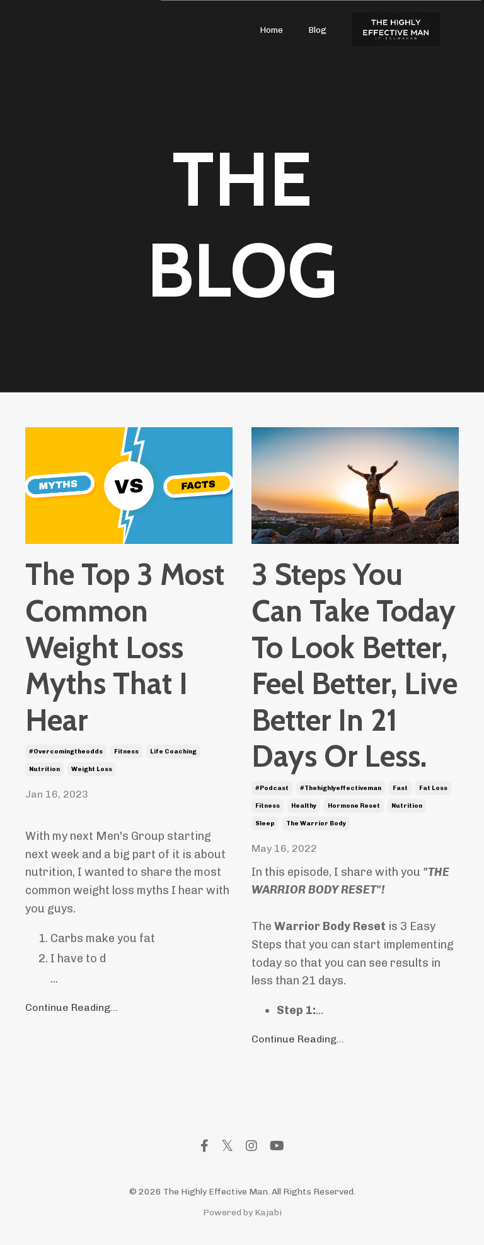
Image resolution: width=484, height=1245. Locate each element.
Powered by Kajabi (242, 1212)
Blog (317, 30)
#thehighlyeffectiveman (340, 788)
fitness (126, 751)
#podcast (272, 788)
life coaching (173, 751)
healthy (303, 806)
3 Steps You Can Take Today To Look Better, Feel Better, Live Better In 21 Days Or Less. (354, 665)
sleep (265, 823)
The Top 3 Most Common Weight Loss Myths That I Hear (124, 647)
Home (271, 30)
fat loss (433, 788)
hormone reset (354, 806)
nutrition (44, 769)
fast (400, 788)
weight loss (91, 769)
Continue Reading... (71, 1007)
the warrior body (316, 823)
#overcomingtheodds (66, 751)
